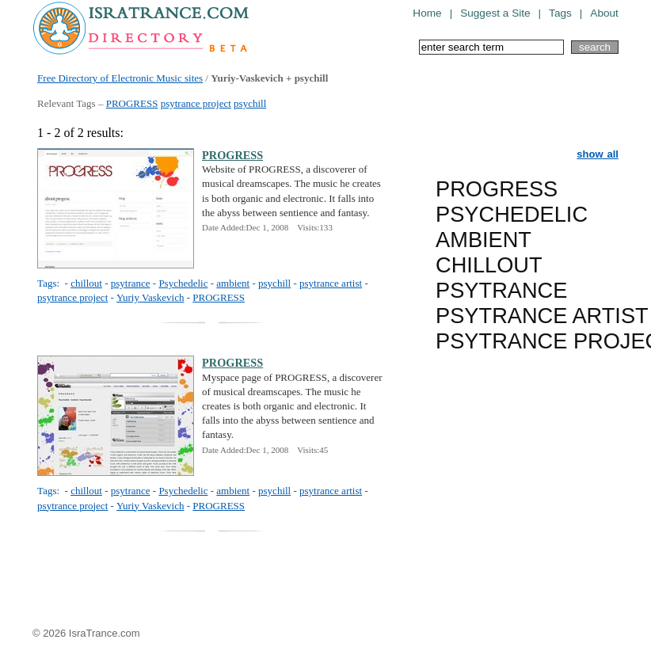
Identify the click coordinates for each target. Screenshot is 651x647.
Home (427, 13)
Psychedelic (182, 283)
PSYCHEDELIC (512, 214)
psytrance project (196, 103)
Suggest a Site (495, 13)
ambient (232, 283)
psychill (250, 103)
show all (598, 154)
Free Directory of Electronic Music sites (120, 78)
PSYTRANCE (501, 290)
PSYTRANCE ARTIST (542, 315)
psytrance (130, 283)
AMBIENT (483, 239)
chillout (86, 283)
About (604, 13)
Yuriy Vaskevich (150, 297)
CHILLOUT (489, 265)
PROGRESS (132, 103)
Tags (560, 13)
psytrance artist (330, 283)
